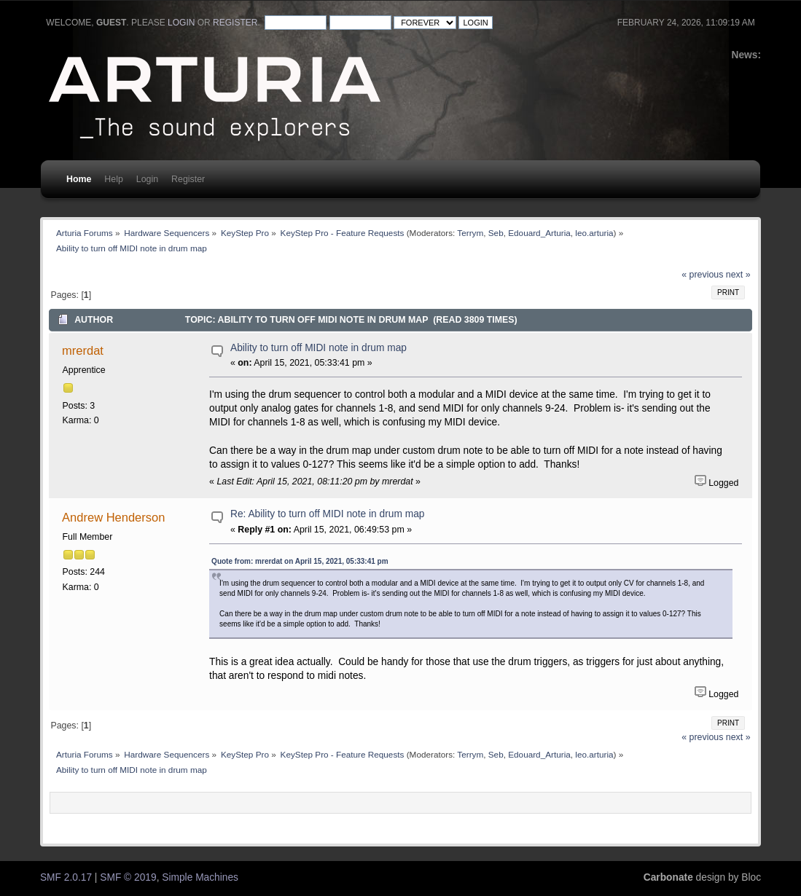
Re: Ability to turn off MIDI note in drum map (327, 513)
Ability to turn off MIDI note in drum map (318, 347)
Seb (496, 232)
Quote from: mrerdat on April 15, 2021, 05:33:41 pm (299, 561)
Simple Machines (200, 877)
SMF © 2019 (128, 877)
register (235, 22)
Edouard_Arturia (539, 232)
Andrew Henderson (113, 517)
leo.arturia (594, 232)
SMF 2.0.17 (66, 877)
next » (738, 275)
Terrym (470, 232)
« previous (702, 275)
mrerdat (82, 350)
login (181, 22)
